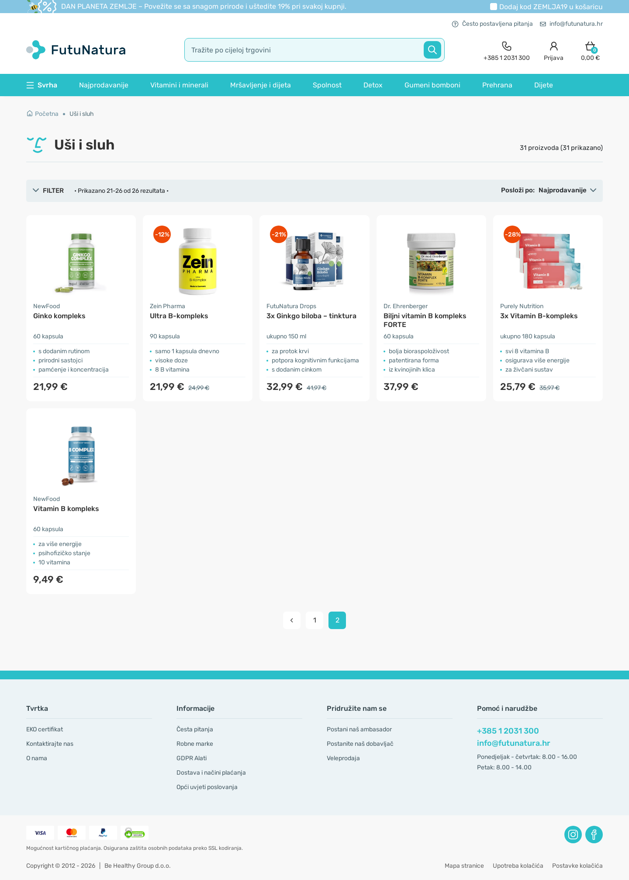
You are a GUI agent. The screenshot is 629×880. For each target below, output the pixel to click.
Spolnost (327, 85)
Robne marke (194, 744)
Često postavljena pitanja (492, 24)
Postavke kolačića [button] (577, 866)
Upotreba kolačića (518, 866)
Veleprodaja (343, 758)
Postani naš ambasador (359, 729)
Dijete (543, 85)
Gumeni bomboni (432, 85)
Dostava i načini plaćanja (211, 772)
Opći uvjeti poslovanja (207, 787)
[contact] (507, 50)
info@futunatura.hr (571, 24)
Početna (42, 114)
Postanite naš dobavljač (360, 744)
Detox (373, 85)
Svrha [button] (41, 85)
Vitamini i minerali (179, 85)
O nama (36, 758)
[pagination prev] (292, 620)
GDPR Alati (191, 758)
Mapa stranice (464, 866)
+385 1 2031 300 (508, 731)
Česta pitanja (194, 729)
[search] (314, 50)
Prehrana (497, 85)
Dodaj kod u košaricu (551, 7)
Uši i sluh (81, 114)
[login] (553, 50)
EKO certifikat (44, 729)
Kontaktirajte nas (49, 744)
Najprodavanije (103, 85)
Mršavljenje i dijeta (260, 85)
